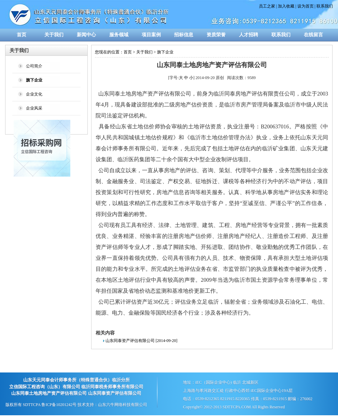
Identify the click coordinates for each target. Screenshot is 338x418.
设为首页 (305, 6)
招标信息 (183, 34)
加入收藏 (286, 6)
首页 (21, 34)
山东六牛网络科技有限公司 (122, 404)
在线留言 (313, 34)
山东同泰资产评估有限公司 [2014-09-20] (141, 340)
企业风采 (34, 108)
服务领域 (118, 34)
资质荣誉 (216, 34)
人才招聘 (248, 34)
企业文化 (34, 94)
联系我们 (324, 6)
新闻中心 (86, 34)
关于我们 (54, 34)
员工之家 (267, 6)
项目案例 (151, 34)
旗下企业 (165, 52)
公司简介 (34, 66)
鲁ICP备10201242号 (58, 404)
